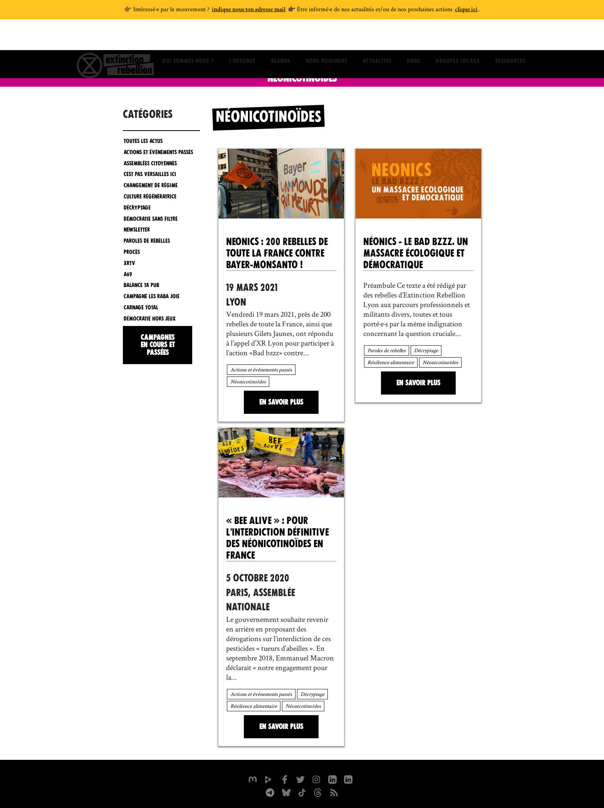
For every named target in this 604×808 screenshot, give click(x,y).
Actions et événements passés (261, 368)
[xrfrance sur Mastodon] (252, 777)
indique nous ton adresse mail (248, 10)
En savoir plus (281, 401)
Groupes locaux (458, 37)
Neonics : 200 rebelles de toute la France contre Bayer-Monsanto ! (277, 252)
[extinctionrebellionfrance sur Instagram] (316, 777)
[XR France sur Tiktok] (302, 790)
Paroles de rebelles (386, 349)
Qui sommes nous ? (188, 37)
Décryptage (426, 349)
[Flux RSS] (334, 790)
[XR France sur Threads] (318, 790)
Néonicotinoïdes (248, 380)
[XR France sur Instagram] (269, 790)
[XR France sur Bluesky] (286, 790)
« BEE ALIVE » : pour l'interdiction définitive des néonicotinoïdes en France (277, 537)
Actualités (377, 37)
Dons (413, 37)
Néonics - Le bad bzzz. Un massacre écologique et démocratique (415, 252)
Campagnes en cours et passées (158, 344)
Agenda (280, 37)
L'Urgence (242, 37)
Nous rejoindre (326, 37)
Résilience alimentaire (390, 361)
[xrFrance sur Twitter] (300, 777)
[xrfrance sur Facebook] (284, 777)
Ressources (510, 37)
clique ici (466, 10)
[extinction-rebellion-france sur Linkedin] (349, 777)
